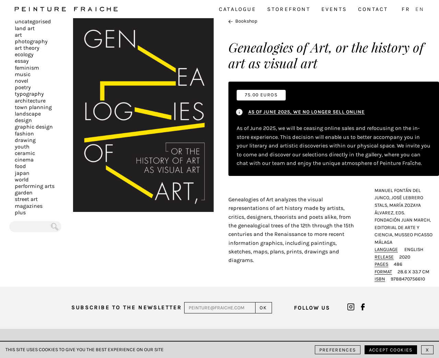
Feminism (27, 67)
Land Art (25, 28)
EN (419, 9)
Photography (31, 41)
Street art (26, 199)
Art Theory (27, 48)
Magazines (29, 206)
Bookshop (242, 21)
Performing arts (35, 186)
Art (18, 35)
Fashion (24, 133)
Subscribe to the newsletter (126, 307)
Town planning (33, 107)
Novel (21, 80)
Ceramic (25, 153)
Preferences (337, 350)
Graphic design (34, 126)
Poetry (23, 87)
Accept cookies (391, 350)
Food (20, 166)
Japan (22, 173)
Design (23, 120)
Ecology (24, 54)
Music (23, 74)
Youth (22, 146)
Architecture (30, 100)
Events (334, 9)
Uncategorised (33, 21)
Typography (29, 94)
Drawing (25, 140)
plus (20, 212)
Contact (373, 9)
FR (406, 9)
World (22, 179)
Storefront (288, 9)
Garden (24, 192)
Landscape (28, 113)
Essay (22, 61)
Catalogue (237, 9)
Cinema (24, 159)
